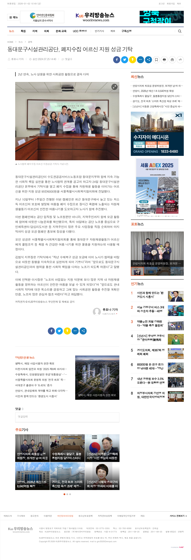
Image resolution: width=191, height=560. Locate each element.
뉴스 (11, 31)
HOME (10, 41)
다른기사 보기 (109, 313)
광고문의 (34, 515)
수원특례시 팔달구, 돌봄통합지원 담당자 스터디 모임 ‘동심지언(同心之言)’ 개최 (158, 96)
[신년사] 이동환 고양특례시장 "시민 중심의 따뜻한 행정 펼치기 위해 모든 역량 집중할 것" (158, 106)
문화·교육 (61, 31)
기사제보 (21, 515)
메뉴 (13, 18)
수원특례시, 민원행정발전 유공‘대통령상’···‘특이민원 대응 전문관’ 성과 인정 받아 (41, 374)
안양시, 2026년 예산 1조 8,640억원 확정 (153, 91)
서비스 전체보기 (177, 515)
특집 (23, 31)
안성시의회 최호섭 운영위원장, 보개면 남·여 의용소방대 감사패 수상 (158, 85)
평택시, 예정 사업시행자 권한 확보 (34, 363)
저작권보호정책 (105, 515)
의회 (46, 31)
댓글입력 (23, 416)
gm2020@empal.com (107, 541)
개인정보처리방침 (65, 515)
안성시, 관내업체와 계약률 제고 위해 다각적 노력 (41, 390)
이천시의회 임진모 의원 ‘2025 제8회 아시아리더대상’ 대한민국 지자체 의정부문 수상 (41, 369)
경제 (30, 41)
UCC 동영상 (79, 31)
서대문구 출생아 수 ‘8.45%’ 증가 (33, 385)
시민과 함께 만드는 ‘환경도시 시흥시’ (36, 396)
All (74, 541)
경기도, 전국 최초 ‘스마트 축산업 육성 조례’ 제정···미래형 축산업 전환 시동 (158, 101)
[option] (32, 462)
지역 (34, 31)
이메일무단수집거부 (126, 515)
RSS (143, 515)
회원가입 (171, 3)
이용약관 (48, 515)
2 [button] (67, 494)
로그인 (162, 3)
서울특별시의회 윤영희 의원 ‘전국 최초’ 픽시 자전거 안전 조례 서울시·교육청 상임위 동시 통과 (41, 380)
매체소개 (8, 515)
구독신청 (126, 31)
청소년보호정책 (86, 515)
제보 (179, 3)
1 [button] (64, 494)
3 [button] (70, 494)
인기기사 (99, 31)
